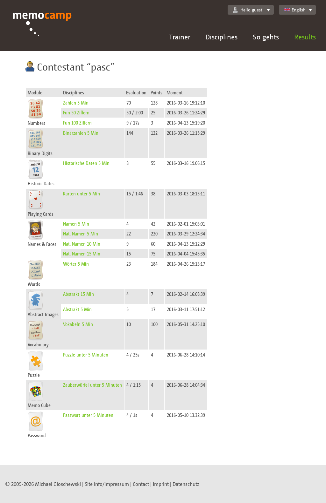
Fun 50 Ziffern (76, 112)
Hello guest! (248, 10)
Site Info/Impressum (107, 484)
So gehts (266, 36)
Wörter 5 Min (76, 263)
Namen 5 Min (76, 223)
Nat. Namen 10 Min (81, 243)
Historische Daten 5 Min (86, 163)
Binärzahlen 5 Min (80, 132)
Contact (141, 484)
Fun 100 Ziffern (77, 122)
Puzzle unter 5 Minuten (85, 354)
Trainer (179, 36)
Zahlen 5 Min (76, 102)
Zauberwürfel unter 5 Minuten (92, 384)
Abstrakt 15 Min (78, 293)
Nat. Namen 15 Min (81, 253)
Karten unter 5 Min (81, 193)
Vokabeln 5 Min (78, 324)
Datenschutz (186, 484)
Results (305, 36)
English (295, 9)
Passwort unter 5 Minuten (88, 414)
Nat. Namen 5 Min (80, 233)
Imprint (161, 484)
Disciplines (221, 36)
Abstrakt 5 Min (77, 309)
